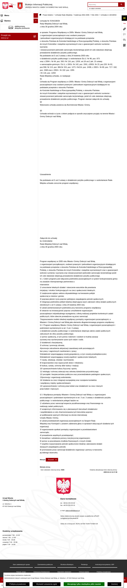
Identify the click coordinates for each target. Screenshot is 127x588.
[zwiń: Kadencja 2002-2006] (36, 105)
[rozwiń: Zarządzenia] (36, 450)
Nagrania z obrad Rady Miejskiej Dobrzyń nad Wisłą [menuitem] (14, 481)
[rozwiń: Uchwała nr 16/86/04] (36, 285)
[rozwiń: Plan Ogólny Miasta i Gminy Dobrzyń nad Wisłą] (36, 564)
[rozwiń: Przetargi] (36, 503)
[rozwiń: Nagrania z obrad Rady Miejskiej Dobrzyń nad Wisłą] (36, 479)
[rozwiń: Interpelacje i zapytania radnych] (36, 444)
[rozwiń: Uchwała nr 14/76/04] (36, 237)
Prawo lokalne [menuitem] (6, 43)
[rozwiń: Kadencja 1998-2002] (36, 429)
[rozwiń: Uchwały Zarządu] (36, 462)
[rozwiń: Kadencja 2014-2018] (36, 87)
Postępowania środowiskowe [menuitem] (12, 556)
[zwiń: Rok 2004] (36, 123)
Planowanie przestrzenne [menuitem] (11, 560)
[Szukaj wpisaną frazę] (122, 4)
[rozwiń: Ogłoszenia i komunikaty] (36, 494)
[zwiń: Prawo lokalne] (36, 42)
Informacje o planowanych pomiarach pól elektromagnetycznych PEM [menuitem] (16, 522)
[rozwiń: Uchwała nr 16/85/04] (36, 279)
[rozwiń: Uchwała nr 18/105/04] (36, 399)
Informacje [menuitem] (5, 528)
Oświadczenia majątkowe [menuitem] (11, 498)
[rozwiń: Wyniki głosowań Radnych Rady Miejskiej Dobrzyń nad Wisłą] (36, 435)
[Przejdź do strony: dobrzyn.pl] (124, 29)
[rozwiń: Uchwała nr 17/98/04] (36, 357)
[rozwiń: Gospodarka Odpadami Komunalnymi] (36, 546)
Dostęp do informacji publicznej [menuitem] (13, 29)
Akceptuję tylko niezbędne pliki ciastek (84, 584)
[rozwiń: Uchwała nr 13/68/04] (36, 189)
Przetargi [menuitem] (4, 503)
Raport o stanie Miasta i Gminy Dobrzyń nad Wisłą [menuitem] (17, 488)
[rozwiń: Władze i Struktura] (36, 33)
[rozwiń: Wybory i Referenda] (36, 516)
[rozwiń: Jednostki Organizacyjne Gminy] (36, 38)
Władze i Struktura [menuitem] (8, 34)
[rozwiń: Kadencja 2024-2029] (36, 75)
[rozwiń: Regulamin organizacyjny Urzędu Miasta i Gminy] (36, 54)
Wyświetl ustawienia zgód (46, 584)
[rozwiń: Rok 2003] (36, 417)
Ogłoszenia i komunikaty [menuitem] (11, 494)
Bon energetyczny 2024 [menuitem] (10, 533)
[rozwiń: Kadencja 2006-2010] (36, 99)
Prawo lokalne (48, 15)
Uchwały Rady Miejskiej (63, 15)
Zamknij (114, 584)
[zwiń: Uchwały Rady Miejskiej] (36, 69)
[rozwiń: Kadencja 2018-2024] (36, 81)
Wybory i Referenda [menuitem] (9, 517)
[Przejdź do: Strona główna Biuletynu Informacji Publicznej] (40, 15)
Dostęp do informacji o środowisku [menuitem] (15, 551)
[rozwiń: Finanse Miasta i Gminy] (36, 507)
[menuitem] (19, 48)
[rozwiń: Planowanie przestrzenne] (36, 560)
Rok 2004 (94, 15)
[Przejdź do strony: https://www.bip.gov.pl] (124, 23)
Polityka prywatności (17, 584)
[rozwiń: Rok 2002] (36, 423)
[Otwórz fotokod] (124, 45)
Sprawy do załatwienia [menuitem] (10, 542)
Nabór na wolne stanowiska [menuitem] (12, 512)
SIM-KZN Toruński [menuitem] (8, 537)
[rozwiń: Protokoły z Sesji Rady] (36, 456)
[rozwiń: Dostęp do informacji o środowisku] (36, 551)
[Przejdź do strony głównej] (35, 5)
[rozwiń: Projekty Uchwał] (36, 63)
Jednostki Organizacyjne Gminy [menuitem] (13, 38)
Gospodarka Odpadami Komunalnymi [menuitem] (16, 546)
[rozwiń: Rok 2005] (36, 117)
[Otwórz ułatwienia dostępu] (124, 18)
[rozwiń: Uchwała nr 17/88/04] (36, 297)
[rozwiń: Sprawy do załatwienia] (36, 542)
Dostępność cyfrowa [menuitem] (9, 24)
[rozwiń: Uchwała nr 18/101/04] (36, 375)
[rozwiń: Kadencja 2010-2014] (36, 93)
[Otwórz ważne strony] (124, 34)
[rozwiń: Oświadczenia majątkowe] (36, 498)
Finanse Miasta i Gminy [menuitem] (10, 508)
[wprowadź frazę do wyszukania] (103, 4)
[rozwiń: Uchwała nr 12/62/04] (36, 153)
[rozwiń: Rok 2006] (36, 111)
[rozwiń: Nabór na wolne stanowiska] (36, 512)
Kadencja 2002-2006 (81, 15)
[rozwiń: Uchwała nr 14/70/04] (36, 201)
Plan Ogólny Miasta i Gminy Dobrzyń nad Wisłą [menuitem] (15, 566)
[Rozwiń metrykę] (52, 460)
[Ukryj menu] (36, 15)
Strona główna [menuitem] (6, 20)
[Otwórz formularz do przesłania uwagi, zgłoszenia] (124, 39)
